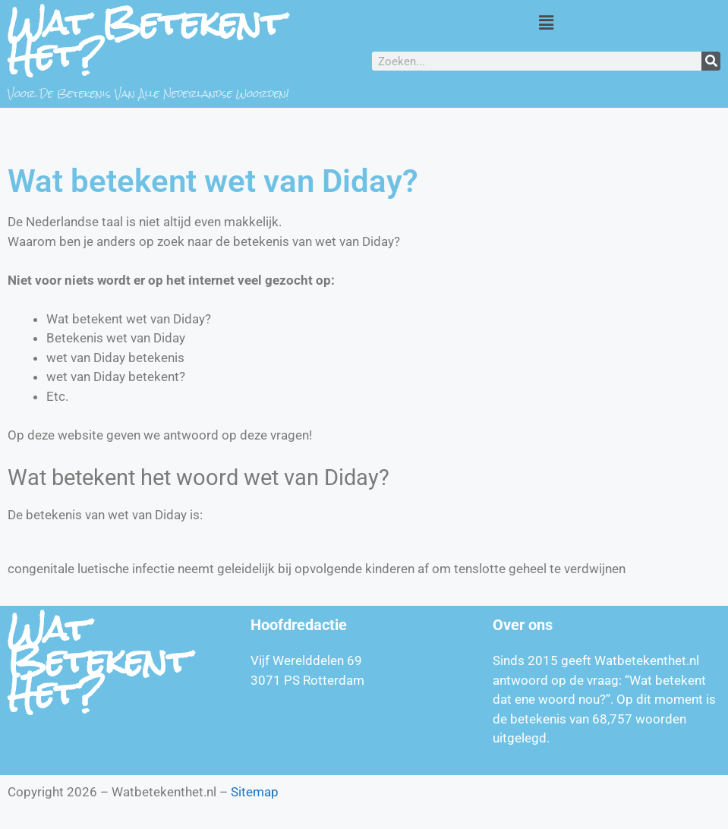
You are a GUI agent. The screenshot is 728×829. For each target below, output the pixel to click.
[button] (546, 22)
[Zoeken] (710, 61)
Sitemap (255, 791)
